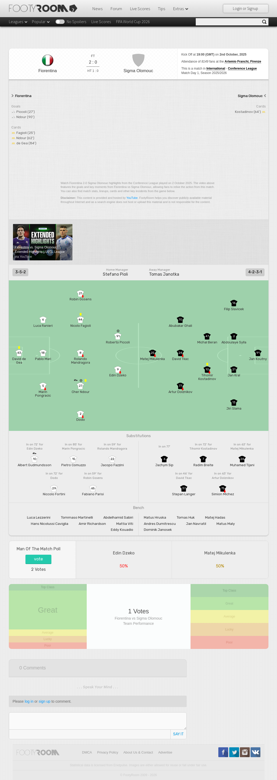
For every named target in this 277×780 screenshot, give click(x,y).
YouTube (132, 197)
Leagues (18, 21)
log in (29, 701)
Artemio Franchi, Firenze (243, 61)
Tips (161, 8)
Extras (181, 8)
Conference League (242, 68)
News (97, 8)
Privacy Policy (107, 752)
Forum (116, 8)
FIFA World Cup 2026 (133, 21)
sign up (44, 701)
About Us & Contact (138, 752)
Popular (41, 21)
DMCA (87, 752)
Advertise (165, 752)
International (215, 68)
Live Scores (140, 8)
